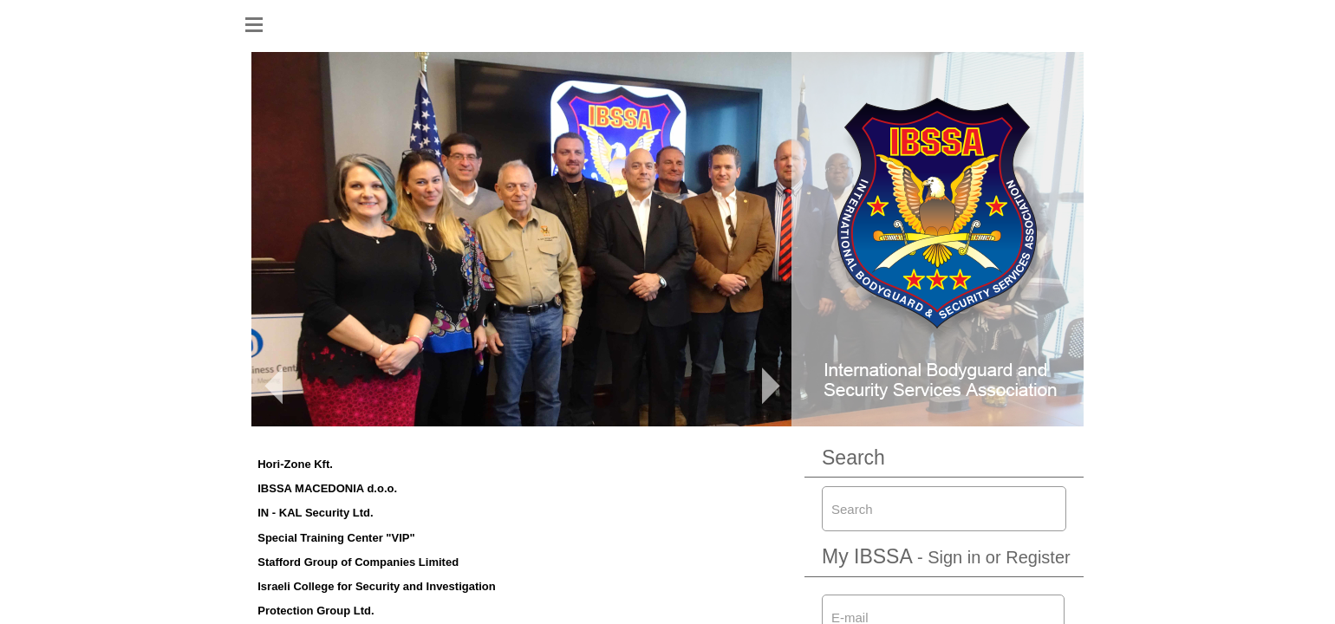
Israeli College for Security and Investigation (376, 586)
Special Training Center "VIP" (335, 537)
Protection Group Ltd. (315, 610)
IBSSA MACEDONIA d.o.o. (327, 488)
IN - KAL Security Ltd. (315, 512)
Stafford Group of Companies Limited (358, 562)
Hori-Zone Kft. (295, 464)
